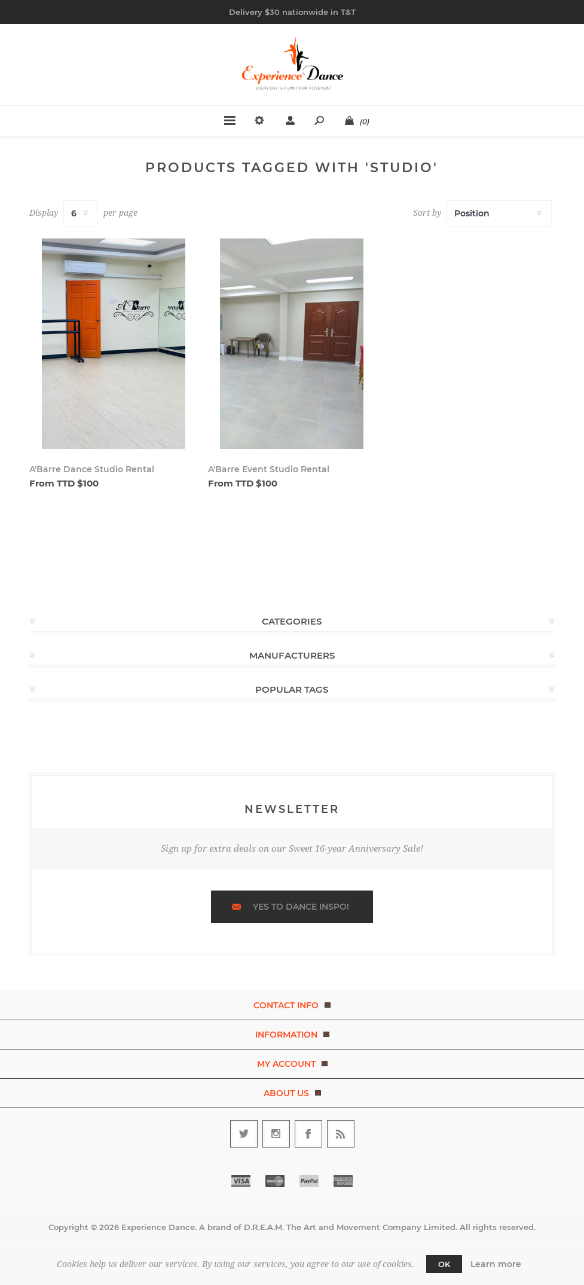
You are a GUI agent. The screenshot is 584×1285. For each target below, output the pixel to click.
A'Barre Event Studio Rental (268, 469)
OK (444, 1264)
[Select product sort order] (499, 213)
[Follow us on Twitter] (244, 1133)
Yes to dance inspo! (301, 906)
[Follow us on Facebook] (308, 1133)
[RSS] (340, 1133)
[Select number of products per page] (80, 213)
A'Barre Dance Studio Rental (91, 469)
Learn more (495, 1264)
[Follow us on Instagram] (276, 1133)
